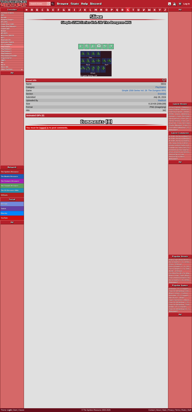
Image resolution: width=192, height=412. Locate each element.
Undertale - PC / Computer (178, 295)
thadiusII (162, 101)
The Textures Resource (10, 181)
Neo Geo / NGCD (7, 35)
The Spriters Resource (9, 172)
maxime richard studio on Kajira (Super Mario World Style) (180, 145)
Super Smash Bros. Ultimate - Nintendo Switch (180, 300)
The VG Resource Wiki (9, 190)
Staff (189, 410)
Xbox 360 (4, 67)
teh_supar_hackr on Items (178, 143)
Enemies (162, 94)
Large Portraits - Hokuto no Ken (180, 109)
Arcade (3, 17)
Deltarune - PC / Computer (178, 289)
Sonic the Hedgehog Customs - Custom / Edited (180, 291)
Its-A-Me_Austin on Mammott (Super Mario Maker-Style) (180, 138)
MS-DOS (4, 33)
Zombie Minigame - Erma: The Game (180, 125)
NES (2, 38)
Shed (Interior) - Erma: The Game (180, 118)
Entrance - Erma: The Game (179, 116)
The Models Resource (9, 176)
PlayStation (5, 47)
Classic (21, 410)
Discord (95, 3)
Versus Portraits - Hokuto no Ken (180, 107)
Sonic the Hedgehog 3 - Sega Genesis (180, 302)
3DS (2, 15)
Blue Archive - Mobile (176, 298)
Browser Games (7, 20)
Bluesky (4, 213)
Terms (177, 410)
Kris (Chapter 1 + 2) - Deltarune (180, 262)
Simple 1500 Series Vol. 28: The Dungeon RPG (96, 22)
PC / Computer (6, 44)
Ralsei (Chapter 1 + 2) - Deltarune (180, 266)
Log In (186, 4)
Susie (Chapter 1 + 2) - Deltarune (180, 269)
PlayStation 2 (6, 49)
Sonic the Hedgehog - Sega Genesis (180, 304)
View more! (173, 130)
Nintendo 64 (5, 40)
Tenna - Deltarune (175, 264)
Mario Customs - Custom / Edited (180, 293)
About (158, 410)
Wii (2, 62)
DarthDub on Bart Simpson (179, 150)
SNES (3, 60)
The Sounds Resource (9, 186)
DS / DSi (4, 22)
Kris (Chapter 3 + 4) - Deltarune (180, 280)
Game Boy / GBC (7, 24)
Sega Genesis (6, 58)
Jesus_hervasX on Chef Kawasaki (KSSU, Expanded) (180, 152)
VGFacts (4, 195)
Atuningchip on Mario (176, 157)
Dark (15, 410)
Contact (151, 410)
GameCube (5, 29)
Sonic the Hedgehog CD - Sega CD (180, 309)
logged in (44, 128)
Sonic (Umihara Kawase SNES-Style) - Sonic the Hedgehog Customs (180, 278)
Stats (74, 3)
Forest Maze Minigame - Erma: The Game (180, 128)
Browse (62, 3)
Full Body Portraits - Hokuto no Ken (180, 112)
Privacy (171, 410)
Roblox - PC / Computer (177, 307)
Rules (184, 410)
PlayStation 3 (6, 51)
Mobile (3, 31)
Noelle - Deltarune (175, 271)
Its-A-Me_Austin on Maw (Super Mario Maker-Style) (180, 136)
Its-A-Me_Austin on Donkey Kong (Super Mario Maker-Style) (180, 141)
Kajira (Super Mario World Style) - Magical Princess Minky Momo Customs (180, 260)
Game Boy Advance (8, 26)
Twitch (3, 209)
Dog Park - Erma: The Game (179, 123)
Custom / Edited (7, 13)
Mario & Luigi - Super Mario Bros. (180, 275)
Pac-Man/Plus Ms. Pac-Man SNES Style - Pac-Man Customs (180, 273)
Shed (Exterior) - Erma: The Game (180, 121)
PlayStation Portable (9, 56)
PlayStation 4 (6, 53)
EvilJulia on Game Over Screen (180, 148)
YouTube (4, 218)
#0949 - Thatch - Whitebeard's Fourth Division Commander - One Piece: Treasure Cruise (180, 114)
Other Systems (12, 69)
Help (84, 3)
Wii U (3, 65)
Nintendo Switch (7, 42)
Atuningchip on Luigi (176, 154)
